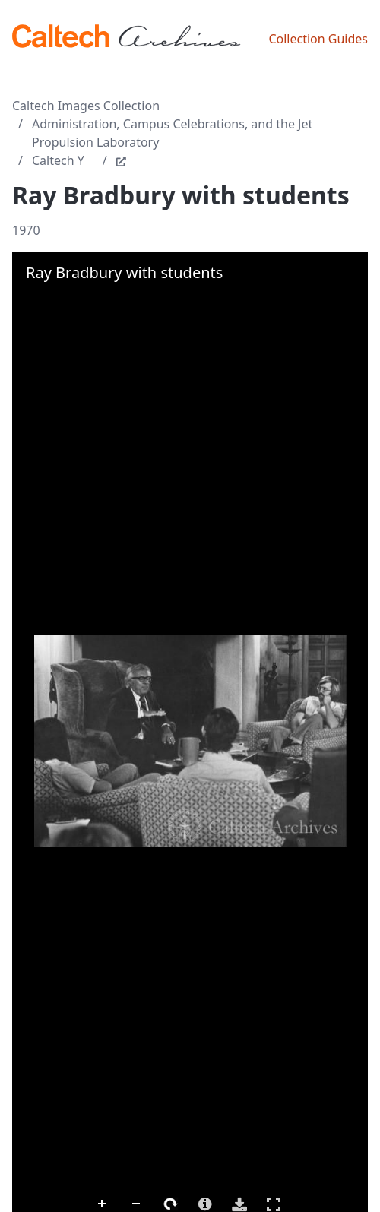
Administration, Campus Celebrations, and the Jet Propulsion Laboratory (172, 133)
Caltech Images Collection (86, 105)
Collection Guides (318, 38)
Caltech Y (58, 160)
